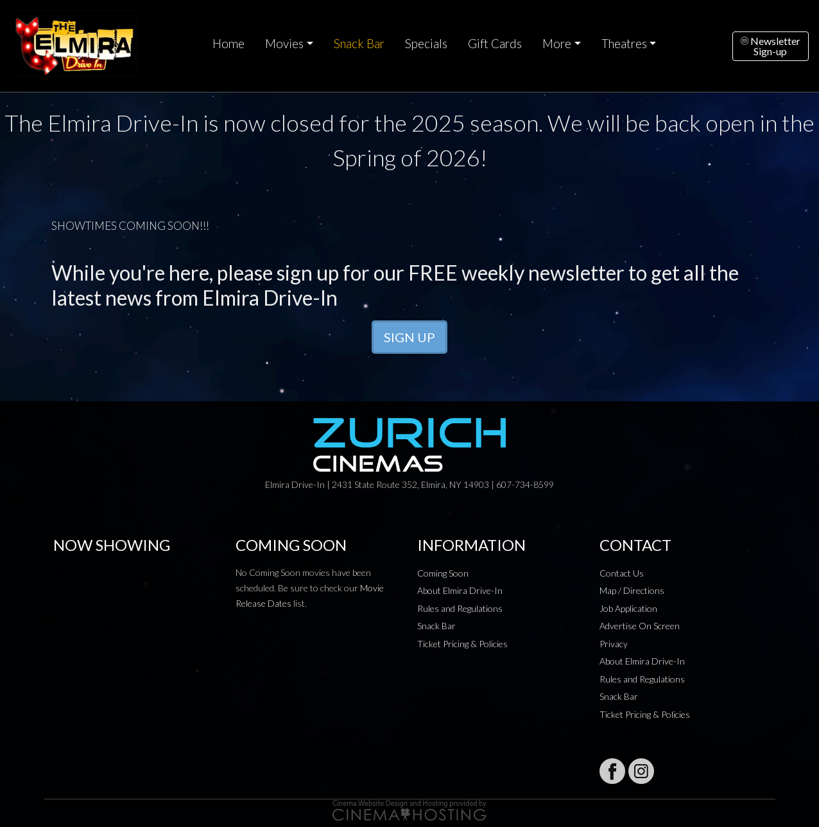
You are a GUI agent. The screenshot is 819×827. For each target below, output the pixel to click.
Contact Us (621, 573)
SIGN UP (409, 337)
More (556, 44)
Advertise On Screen (639, 625)
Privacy (613, 643)
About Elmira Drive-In (460, 590)
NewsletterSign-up (770, 46)
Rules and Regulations (460, 608)
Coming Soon (443, 573)
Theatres (624, 44)
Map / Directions (631, 590)
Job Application (628, 608)
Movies (284, 44)
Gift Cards (495, 44)
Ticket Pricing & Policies (462, 643)
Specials (426, 44)
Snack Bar (359, 44)
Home (228, 44)
